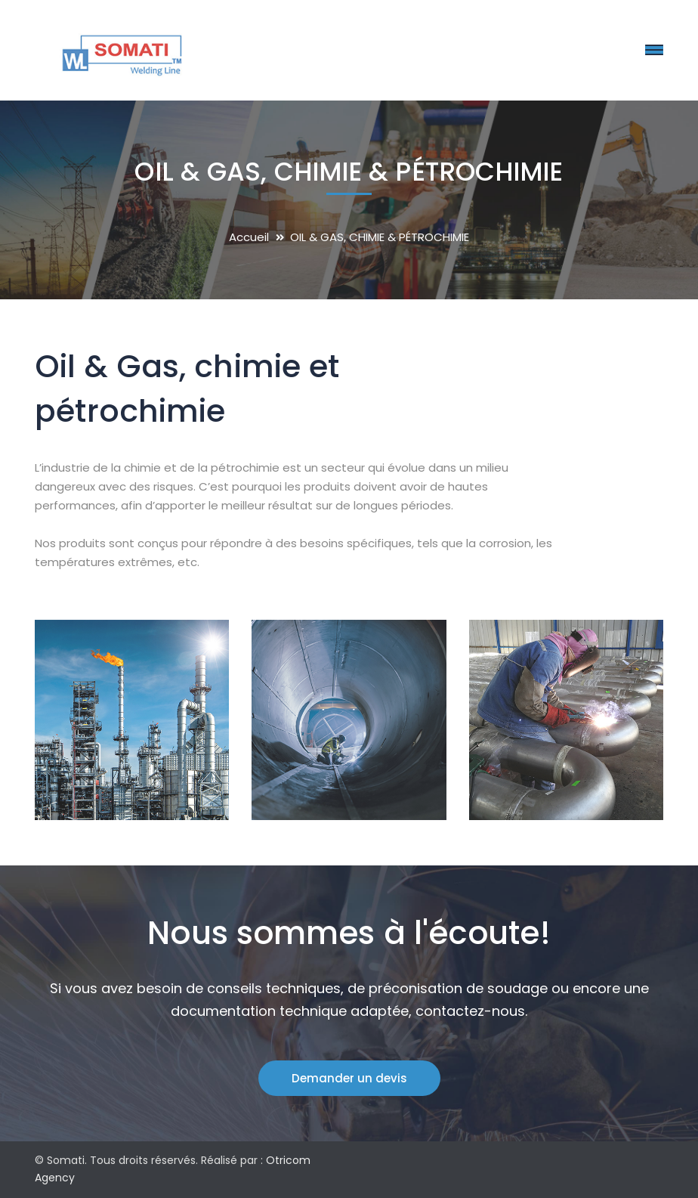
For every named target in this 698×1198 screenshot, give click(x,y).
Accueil (249, 237)
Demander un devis (349, 1078)
